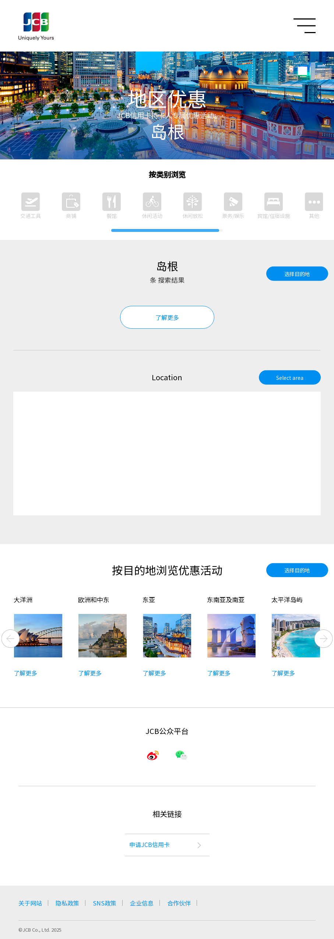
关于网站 (30, 903)
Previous (10, 638)
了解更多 (167, 317)
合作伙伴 (179, 903)
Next (323, 638)
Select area (289, 377)
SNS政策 (104, 903)
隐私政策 (67, 903)
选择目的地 (297, 273)
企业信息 (142, 903)
